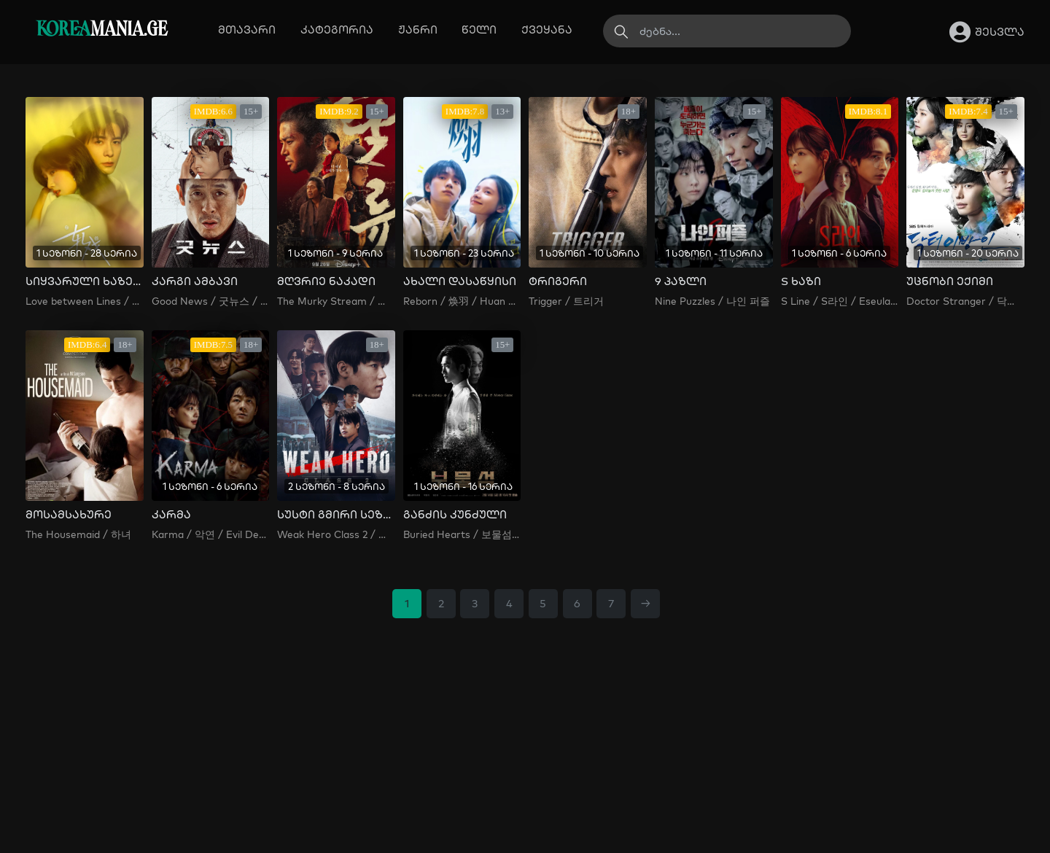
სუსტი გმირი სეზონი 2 (336, 514)
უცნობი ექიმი (949, 281)
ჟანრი (418, 29)
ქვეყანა (546, 29)
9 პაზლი (681, 281)
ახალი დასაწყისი (459, 281)
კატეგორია (336, 29)
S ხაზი (801, 281)
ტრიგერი (558, 281)
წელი (479, 29)
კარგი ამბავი (195, 281)
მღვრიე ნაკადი (326, 281)
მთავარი (247, 29)
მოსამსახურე (69, 514)
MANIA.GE (101, 30)
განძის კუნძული (455, 514)
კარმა (171, 514)
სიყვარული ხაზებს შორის (85, 281)
